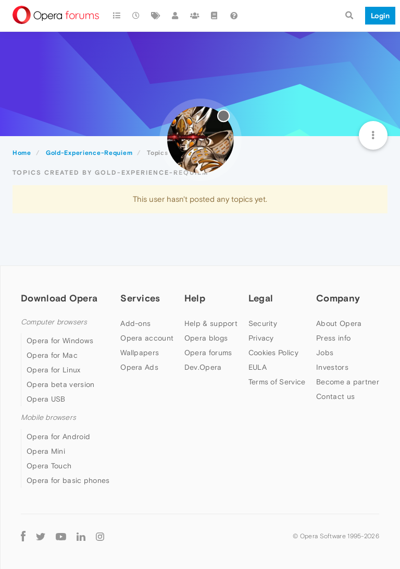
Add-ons (135, 323)
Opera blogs (206, 338)
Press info (333, 338)
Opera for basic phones (68, 480)
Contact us (335, 396)
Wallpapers (139, 352)
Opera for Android (58, 436)
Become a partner (347, 382)
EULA (257, 367)
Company (338, 298)
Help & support (211, 323)
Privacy (261, 338)
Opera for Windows (60, 340)
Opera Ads (139, 367)
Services (140, 298)
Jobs (324, 352)
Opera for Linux (54, 370)
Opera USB (46, 399)
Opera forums (208, 352)
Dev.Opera (203, 367)
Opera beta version (60, 384)
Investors (332, 367)
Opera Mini (46, 451)
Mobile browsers (48, 417)
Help (194, 298)
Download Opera (59, 298)
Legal (260, 298)
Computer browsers (54, 322)
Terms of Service (277, 382)
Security (262, 323)
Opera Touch (49, 466)
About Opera (338, 323)
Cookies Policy (273, 352)
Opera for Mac (52, 355)
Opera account (146, 338)
